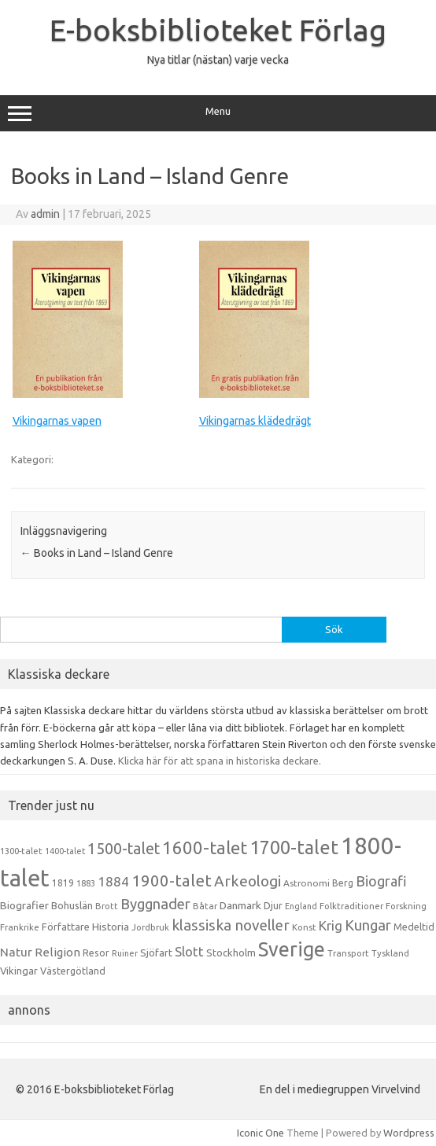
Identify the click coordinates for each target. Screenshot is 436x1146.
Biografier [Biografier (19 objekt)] (24, 905)
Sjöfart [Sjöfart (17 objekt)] (156, 952)
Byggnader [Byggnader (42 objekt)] (155, 904)
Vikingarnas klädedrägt (255, 421)
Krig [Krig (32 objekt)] (330, 925)
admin (45, 214)
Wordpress (408, 1132)
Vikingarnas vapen (57, 421)
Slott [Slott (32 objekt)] (189, 951)
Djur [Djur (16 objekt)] (273, 905)
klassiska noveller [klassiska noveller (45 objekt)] (231, 925)
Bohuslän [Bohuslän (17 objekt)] (72, 905)
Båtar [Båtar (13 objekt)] (205, 906)
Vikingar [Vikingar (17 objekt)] (19, 970)
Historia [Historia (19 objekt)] (110, 926)
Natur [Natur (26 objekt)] (16, 952)
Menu (218, 113)
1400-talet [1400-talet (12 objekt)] (65, 851)
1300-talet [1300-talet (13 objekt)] (21, 851)
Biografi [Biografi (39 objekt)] (381, 881)
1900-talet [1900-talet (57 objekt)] (171, 880)
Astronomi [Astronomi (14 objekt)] (306, 883)
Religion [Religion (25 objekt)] (57, 952)
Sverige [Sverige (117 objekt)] (291, 949)
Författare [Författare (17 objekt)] (66, 926)
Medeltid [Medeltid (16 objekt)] (414, 926)
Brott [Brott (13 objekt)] (106, 906)
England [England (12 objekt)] (301, 906)
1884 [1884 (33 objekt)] (113, 881)
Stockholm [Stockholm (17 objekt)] (231, 952)
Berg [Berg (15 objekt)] (342, 883)
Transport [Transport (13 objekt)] (348, 953)
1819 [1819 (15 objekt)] (63, 883)
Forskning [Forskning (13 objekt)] (406, 906)
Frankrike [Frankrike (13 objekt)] (19, 927)
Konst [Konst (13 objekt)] (304, 927)
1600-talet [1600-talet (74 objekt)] (204, 847)
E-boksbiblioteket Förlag (218, 29)
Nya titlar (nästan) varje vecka (218, 59)
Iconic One (260, 1132)
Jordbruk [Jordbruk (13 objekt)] (150, 927)
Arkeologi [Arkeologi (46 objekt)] (247, 881)
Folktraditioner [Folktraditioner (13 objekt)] (351, 906)
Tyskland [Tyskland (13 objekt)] (390, 953)
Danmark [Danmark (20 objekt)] (240, 905)
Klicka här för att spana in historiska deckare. (219, 760)
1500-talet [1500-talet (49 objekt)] (123, 848)
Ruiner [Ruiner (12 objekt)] (125, 953)
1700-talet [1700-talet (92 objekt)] (293, 847)
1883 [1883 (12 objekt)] (85, 883)
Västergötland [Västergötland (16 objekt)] (72, 970)
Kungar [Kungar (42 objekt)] (368, 925)
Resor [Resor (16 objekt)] (96, 952)
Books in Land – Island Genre (96, 553)
